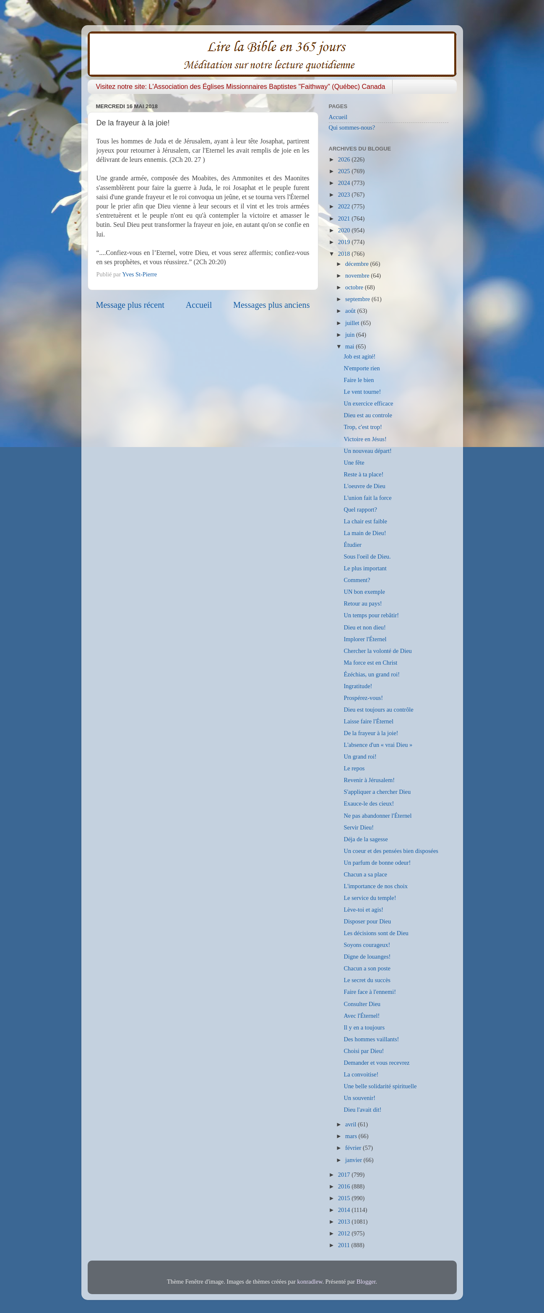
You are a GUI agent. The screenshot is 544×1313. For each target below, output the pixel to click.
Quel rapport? (360, 509)
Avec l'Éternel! (362, 1015)
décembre (357, 263)
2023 (344, 194)
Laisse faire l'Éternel (368, 721)
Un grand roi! (360, 756)
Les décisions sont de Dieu (376, 933)
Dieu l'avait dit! (362, 1109)
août (351, 310)
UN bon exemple (364, 591)
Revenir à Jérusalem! (369, 780)
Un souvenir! (359, 1098)
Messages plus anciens (271, 304)
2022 (344, 206)
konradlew (310, 1281)
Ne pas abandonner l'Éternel (377, 815)
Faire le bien (359, 380)
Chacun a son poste (367, 968)
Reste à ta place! (363, 474)
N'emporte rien (362, 368)
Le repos (354, 768)
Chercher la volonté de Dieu (377, 650)
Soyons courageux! (367, 944)
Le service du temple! (370, 897)
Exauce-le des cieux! (369, 803)
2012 (344, 1233)
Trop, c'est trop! (363, 427)
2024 (344, 182)
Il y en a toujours (364, 1027)
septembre (358, 299)
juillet (353, 323)
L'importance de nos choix (375, 886)
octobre (355, 287)
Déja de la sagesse (366, 839)
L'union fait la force (367, 497)
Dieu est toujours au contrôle (378, 709)
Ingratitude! (358, 686)
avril (351, 1124)
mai (350, 346)
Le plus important (365, 568)
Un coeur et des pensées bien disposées (391, 851)
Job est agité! (359, 356)
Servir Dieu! (359, 827)
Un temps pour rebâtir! (371, 615)
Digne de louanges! (367, 956)
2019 (344, 242)
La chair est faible (365, 521)
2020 (344, 230)
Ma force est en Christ (370, 662)
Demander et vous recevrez (376, 1062)
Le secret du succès (367, 980)
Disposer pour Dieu (367, 921)
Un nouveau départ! (367, 450)
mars (352, 1136)
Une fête (354, 462)
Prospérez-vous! (363, 697)
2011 (344, 1245)
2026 (344, 159)
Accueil (199, 304)
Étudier (352, 544)
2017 (344, 1174)
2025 (344, 171)
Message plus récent (130, 304)
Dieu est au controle (368, 415)
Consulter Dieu (362, 1004)
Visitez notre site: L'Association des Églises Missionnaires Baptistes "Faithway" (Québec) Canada (240, 86)
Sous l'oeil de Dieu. (367, 556)
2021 (344, 218)
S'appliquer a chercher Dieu (377, 791)
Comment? (357, 580)
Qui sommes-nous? (352, 127)
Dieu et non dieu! (364, 627)
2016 (344, 1186)
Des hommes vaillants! (371, 1039)
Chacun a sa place (365, 874)
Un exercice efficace (368, 403)
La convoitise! (361, 1074)
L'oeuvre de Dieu (364, 486)
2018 (344, 253)
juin (350, 334)
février (354, 1147)
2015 (344, 1198)
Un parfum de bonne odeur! (377, 862)
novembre (358, 275)
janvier (354, 1160)
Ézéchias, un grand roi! (371, 674)
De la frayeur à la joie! (371, 733)
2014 (344, 1209)
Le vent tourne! (362, 391)
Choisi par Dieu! (364, 1051)
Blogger (366, 1281)
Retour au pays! (363, 603)
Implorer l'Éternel (365, 639)
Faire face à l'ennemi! (370, 991)
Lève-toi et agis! (363, 909)
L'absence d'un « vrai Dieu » (378, 744)
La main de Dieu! (365, 533)
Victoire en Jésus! (365, 439)
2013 (344, 1221)
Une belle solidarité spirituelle (380, 1086)
